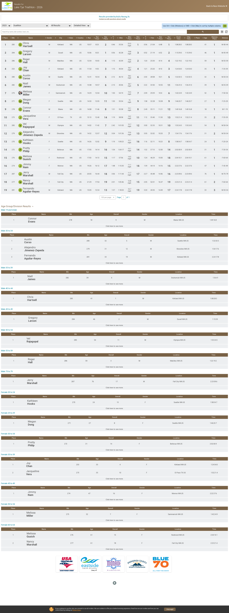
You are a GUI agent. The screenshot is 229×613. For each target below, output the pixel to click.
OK (225, 26)
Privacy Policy (77, 610)
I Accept (169, 609)
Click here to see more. (114, 226)
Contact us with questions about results (112, 19)
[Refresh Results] (226, 32)
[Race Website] (8, 6)
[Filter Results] (222, 32)
